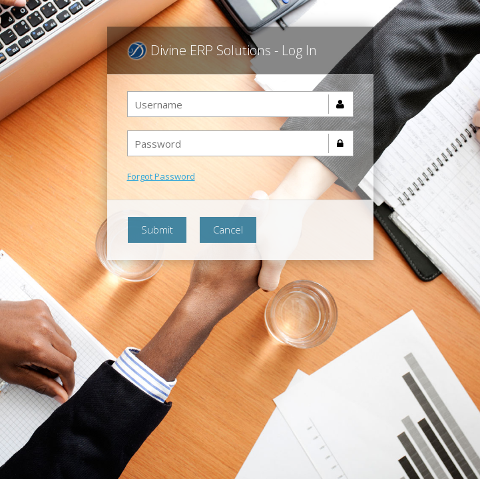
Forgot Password (161, 176)
